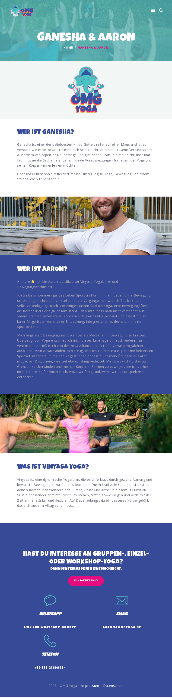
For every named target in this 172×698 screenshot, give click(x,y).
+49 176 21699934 (50, 668)
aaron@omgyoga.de (122, 628)
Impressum (90, 686)
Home (68, 47)
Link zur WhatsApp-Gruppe (50, 628)
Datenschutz (113, 686)
